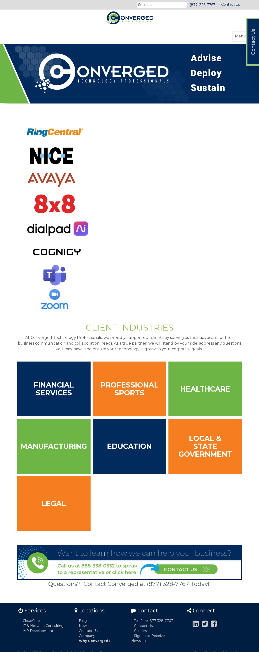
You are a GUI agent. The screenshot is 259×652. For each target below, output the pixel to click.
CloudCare (31, 621)
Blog (83, 621)
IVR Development (38, 631)
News (83, 626)
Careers (140, 631)
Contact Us (230, 4)
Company (87, 636)
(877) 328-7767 (202, 5)
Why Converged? (94, 641)
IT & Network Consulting (43, 626)
